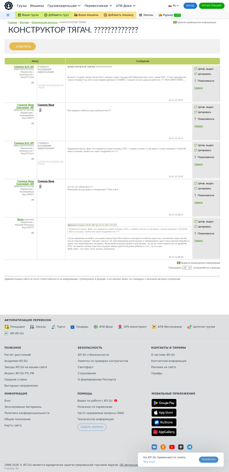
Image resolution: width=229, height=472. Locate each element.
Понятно (209, 459)
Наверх (199, 88)
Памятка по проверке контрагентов (103, 361)
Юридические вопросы (45, 22)
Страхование (87, 373)
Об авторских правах (134, 464)
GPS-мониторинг (132, 327)
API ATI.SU (14, 333)
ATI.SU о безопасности (93, 354)
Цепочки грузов (201, 327)
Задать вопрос (92, 427)
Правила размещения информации (196, 22)
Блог (7, 400)
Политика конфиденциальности (27, 413)
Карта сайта (13, 425)
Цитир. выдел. (206, 69)
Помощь (84, 393)
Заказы (38, 327)
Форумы (24, 22)
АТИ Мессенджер (167, 327)
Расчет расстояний (17, 354)
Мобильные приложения (173, 393)
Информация (15, 393)
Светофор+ (86, 367)
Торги (58, 327)
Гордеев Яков (46, 104)
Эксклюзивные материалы (23, 406)
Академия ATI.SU (16, 361)
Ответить (23, 46)
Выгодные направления (21, 385)
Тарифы (156, 373)
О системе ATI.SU (163, 354)
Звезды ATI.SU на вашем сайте (25, 367)
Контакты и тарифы (168, 347)
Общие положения (17, 419)
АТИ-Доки (103, 326)
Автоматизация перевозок (27, 320)
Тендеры (79, 327)
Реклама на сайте (163, 367)
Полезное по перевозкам (94, 406)
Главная (12, 22)
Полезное (12, 347)
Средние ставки (15, 379)
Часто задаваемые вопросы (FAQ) (100, 413)
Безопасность (90, 347)
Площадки (14, 327)
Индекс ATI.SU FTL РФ (19, 373)
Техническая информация (95, 419)
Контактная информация (168, 361)
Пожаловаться (206, 80)
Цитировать (204, 74)
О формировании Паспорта (97, 379)
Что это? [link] (149, 461)
